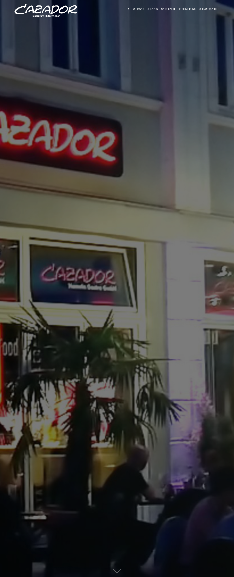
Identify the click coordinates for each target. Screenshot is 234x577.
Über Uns (138, 9)
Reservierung (187, 9)
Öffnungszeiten (209, 9)
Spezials (153, 9)
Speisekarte (168, 9)
